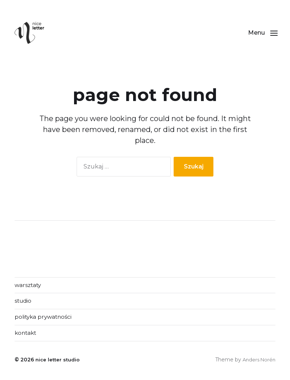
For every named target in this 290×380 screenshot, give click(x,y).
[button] (261, 32)
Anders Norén (257, 361)
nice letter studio (58, 361)
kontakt (26, 334)
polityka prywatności (45, 318)
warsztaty (29, 285)
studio (24, 301)
